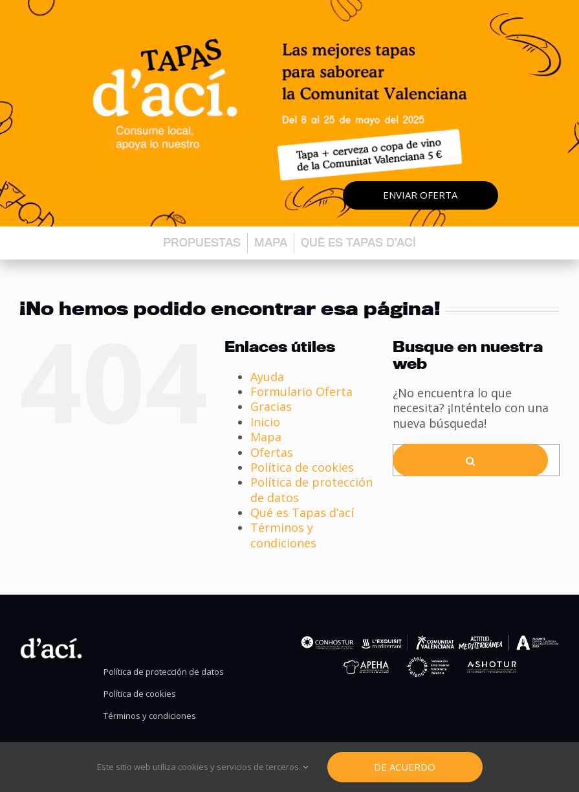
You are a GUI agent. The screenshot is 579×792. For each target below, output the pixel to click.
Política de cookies (302, 467)
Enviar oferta (420, 194)
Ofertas (271, 452)
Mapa (270, 242)
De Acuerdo (404, 766)
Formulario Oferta (301, 391)
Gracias (271, 406)
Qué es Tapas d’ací (358, 242)
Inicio (265, 422)
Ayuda (267, 376)
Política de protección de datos (311, 489)
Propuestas (202, 242)
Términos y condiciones (283, 535)
